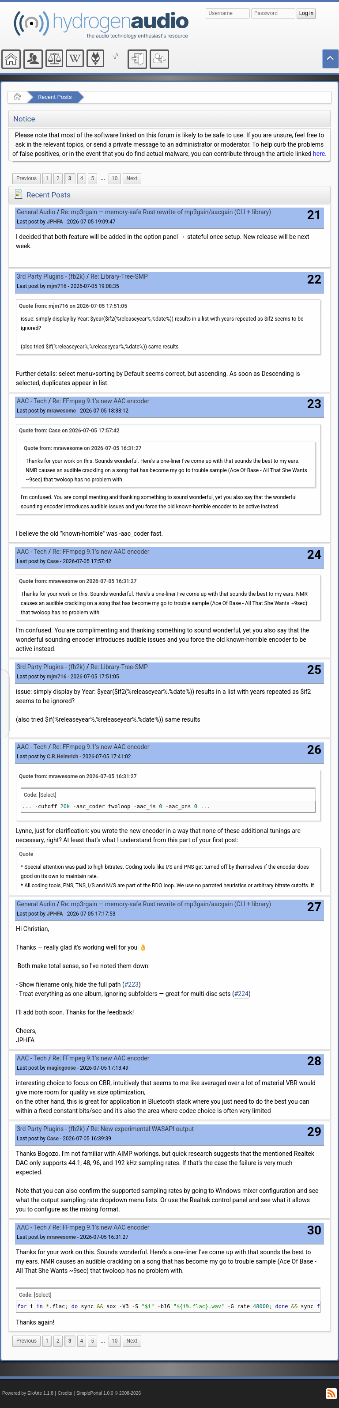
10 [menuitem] (114, 178)
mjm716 (57, 286)
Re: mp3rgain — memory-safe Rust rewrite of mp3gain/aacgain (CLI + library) (166, 212)
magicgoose (61, 1068)
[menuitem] (26, 178)
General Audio (36, 212)
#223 (131, 984)
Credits (65, 1393)
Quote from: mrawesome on (83, 448)
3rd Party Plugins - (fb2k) (51, 276)
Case (53, 561)
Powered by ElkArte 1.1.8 (27, 1393)
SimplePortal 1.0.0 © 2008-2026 (108, 1393)
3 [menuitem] (70, 178)
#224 (241, 993)
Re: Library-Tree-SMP (119, 276)
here (319, 153)
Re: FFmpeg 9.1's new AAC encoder (101, 401)
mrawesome (61, 411)
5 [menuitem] (92, 178)
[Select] (47, 795)
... (103, 178)
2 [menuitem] (58, 178)
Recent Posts (55, 97)
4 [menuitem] (81, 178)
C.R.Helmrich (62, 756)
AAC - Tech (32, 401)
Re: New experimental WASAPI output (142, 1128)
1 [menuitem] (47, 178)
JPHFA (55, 222)
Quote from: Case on (69, 431)
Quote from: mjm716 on (73, 306)
